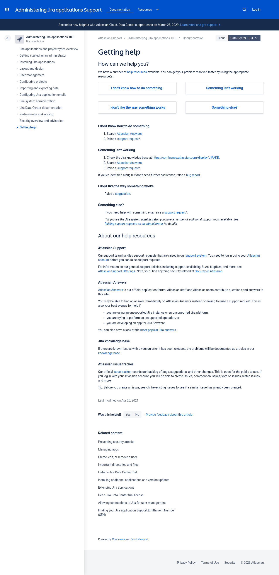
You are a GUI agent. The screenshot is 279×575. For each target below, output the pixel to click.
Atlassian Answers (129, 133)
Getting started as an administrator (43, 55)
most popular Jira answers (158, 330)
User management (32, 75)
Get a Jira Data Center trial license (120, 495)
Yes (128, 414)
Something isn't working (224, 88)
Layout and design (32, 68)
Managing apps (108, 449)
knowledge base (109, 353)
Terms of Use (210, 562)
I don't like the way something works (137, 107)
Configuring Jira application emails (43, 94)
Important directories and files (118, 464)
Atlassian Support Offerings (116, 271)
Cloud (222, 38)
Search (244, 9)
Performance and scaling (36, 114)
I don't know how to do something (136, 88)
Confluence (118, 539)
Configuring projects (33, 81)
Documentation (119, 9)
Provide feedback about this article (169, 414)
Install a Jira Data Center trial (117, 472)
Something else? (224, 107)
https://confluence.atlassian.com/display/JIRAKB (186, 157)
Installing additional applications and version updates (133, 480)
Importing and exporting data (39, 88)
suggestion (122, 193)
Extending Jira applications (116, 487)
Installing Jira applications (37, 62)
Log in (256, 9)
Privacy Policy (186, 562)
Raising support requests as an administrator (134, 223)
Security (229, 562)
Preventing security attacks (116, 442)
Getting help (28, 127)
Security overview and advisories (41, 121)
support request (128, 139)
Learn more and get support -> (200, 25)
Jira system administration (37, 101)
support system (195, 255)
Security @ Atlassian (208, 271)
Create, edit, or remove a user (117, 457)
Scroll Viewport (139, 539)
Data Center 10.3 (244, 38)
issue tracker (122, 371)
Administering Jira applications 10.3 (50, 37)
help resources (137, 72)
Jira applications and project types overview (49, 49)
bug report (193, 175)
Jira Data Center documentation (41, 107)
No (137, 414)
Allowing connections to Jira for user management (132, 502)
